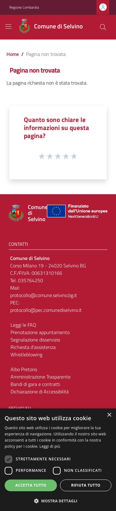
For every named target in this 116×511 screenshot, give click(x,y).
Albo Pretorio (24, 369)
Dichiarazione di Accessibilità (40, 391)
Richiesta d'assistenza (33, 347)
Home (12, 54)
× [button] (109, 415)
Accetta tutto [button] (30, 485)
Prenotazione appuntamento (40, 332)
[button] (58, 501)
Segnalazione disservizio (35, 339)
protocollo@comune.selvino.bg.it (43, 295)
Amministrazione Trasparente (41, 376)
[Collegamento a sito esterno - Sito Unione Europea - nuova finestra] (76, 213)
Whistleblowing (26, 354)
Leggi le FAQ (23, 325)
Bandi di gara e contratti (35, 384)
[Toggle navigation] (8, 26)
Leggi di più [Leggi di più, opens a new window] (50, 446)
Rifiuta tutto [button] (86, 485)
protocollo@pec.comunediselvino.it (46, 310)
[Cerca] (103, 27)
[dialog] (58, 459)
